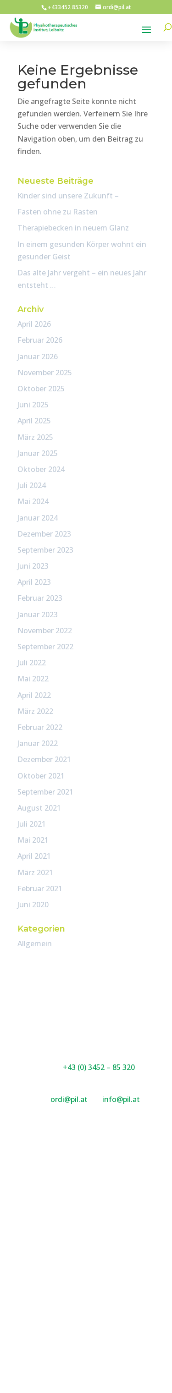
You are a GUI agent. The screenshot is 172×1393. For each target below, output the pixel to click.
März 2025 (35, 437)
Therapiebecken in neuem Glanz (73, 228)
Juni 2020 (33, 904)
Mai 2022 (33, 679)
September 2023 (45, 550)
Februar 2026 (39, 340)
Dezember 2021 (44, 759)
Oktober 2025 (41, 389)
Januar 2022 (37, 743)
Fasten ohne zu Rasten (57, 212)
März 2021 (35, 872)
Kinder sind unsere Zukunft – (68, 196)
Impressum (86, 1305)
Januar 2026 (37, 356)
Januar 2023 (37, 614)
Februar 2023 (39, 598)
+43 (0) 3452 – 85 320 (99, 1067)
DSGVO (86, 1317)
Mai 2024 (33, 501)
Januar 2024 (37, 518)
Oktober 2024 (41, 469)
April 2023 (34, 582)
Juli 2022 (31, 663)
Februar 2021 (39, 888)
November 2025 (44, 372)
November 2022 (44, 630)
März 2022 (35, 711)
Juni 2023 (33, 566)
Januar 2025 (37, 453)
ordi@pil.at (69, 1099)
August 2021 (39, 808)
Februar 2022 (39, 727)
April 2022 (34, 695)
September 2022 (45, 647)
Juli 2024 (31, 485)
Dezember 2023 (44, 534)
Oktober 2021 (41, 776)
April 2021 (34, 856)
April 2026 (34, 324)
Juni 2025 (33, 405)
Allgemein (34, 943)
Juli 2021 (31, 824)
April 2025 (34, 421)
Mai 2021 (33, 840)
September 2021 (45, 792)
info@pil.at (121, 1099)
